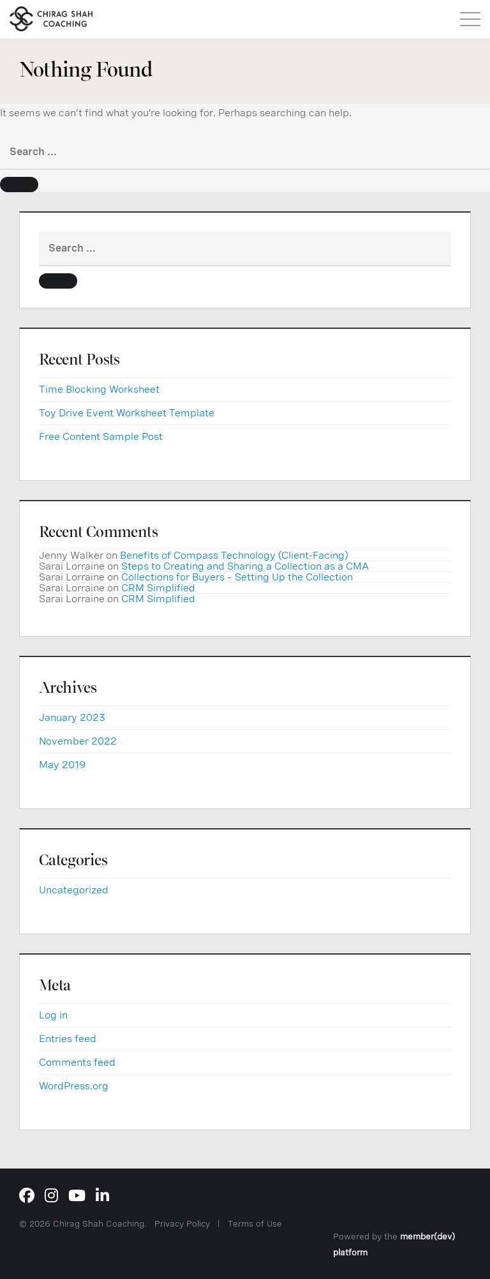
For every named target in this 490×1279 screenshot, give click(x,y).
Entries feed (67, 1039)
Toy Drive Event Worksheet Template (126, 413)
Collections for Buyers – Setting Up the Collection (237, 577)
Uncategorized (73, 890)
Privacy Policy (182, 1223)
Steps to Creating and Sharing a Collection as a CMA (245, 566)
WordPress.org (73, 1086)
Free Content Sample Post (101, 436)
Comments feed (77, 1062)
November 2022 (78, 741)
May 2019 (62, 765)
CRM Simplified (158, 588)
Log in (53, 1015)
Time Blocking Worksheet (99, 389)
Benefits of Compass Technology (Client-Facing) (234, 555)
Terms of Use (255, 1223)
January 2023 (72, 717)
